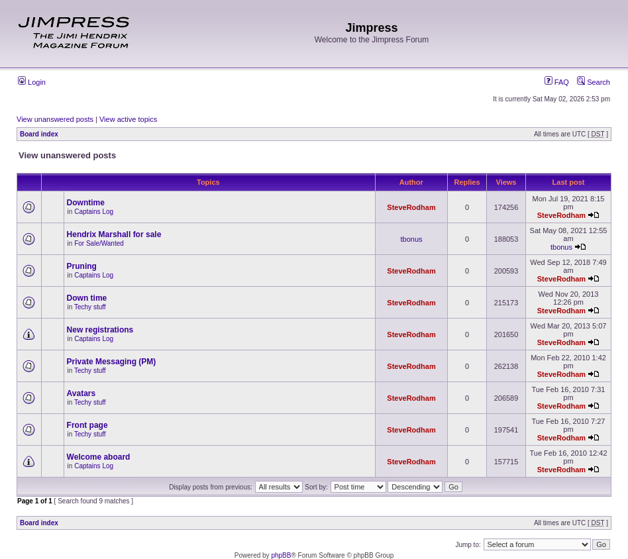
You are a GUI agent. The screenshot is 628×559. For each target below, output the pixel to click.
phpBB (281, 555)
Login (32, 82)
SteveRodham (411, 207)
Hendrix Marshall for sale (114, 234)
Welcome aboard (99, 457)
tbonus (411, 239)
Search (593, 82)
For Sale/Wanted (99, 243)
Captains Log (93, 211)
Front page (87, 425)
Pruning (82, 266)
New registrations (100, 329)
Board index (39, 134)
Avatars (81, 393)
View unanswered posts (55, 119)
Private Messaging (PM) (111, 361)
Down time (87, 298)
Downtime (86, 202)
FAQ (557, 82)
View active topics (128, 119)
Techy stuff (90, 307)
